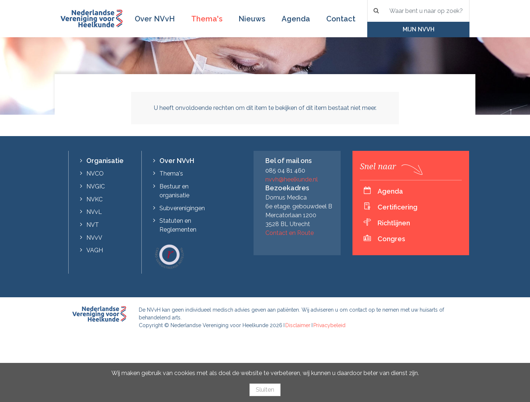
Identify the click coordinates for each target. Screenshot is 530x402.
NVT (92, 224)
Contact (340, 18)
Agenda (296, 18)
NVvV (94, 237)
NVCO (95, 173)
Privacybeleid (329, 325)
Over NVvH (155, 18)
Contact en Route (289, 232)
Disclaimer (297, 325)
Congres (391, 239)
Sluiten (265, 389)
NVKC (94, 199)
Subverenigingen (182, 208)
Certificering (397, 207)
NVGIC (95, 186)
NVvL (94, 211)
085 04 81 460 (285, 170)
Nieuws (251, 18)
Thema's (207, 18)
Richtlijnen (394, 223)
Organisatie (105, 160)
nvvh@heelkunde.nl (291, 179)
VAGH (94, 250)
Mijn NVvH (418, 29)
